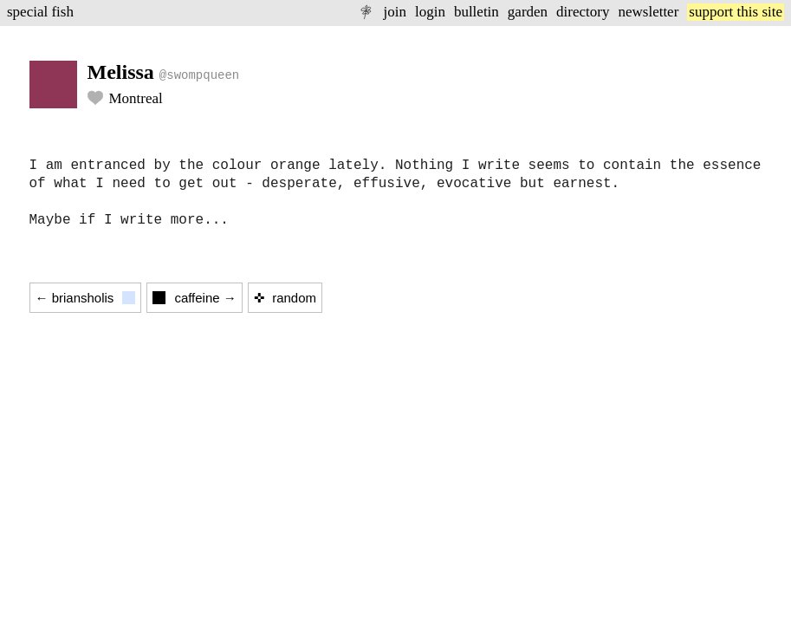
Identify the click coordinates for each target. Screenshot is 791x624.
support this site (735, 11)
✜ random (285, 297)
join (394, 11)
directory (582, 11)
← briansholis (86, 297)
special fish (40, 11)
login (430, 11)
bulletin (476, 11)
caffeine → (194, 297)
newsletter (648, 11)
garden (528, 11)
